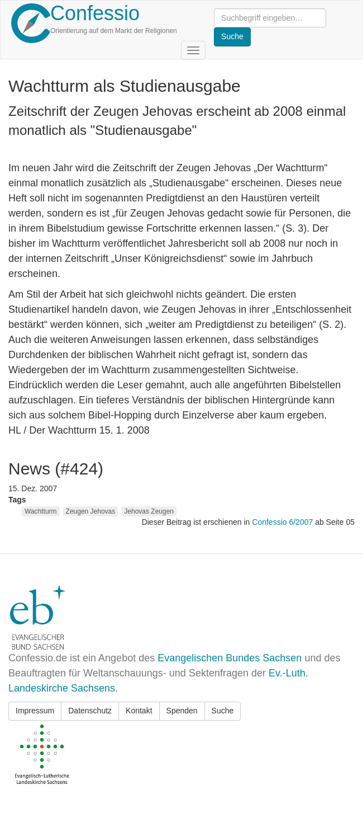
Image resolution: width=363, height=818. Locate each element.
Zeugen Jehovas (91, 511)
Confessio (95, 13)
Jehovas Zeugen (149, 511)
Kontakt (139, 710)
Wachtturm (41, 511)
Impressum (35, 710)
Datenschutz (90, 710)
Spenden (182, 710)
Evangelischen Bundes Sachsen (229, 658)
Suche (223, 710)
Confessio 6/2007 (283, 522)
